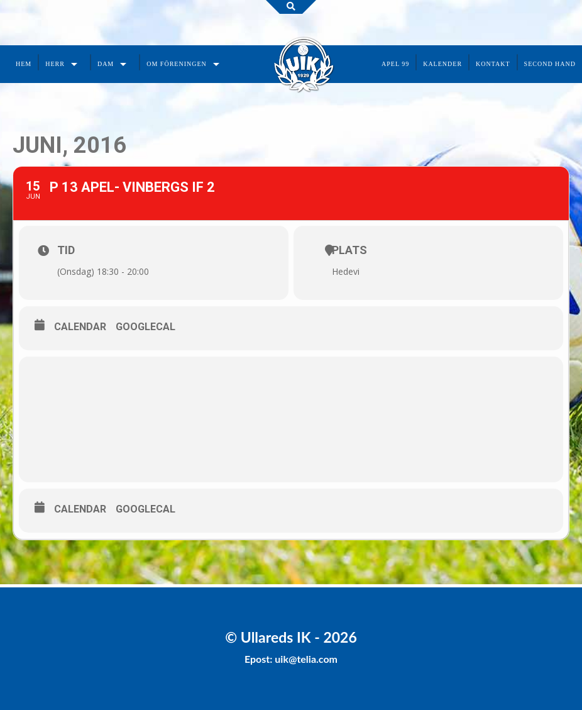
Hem (23, 63)
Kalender (442, 63)
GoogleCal (145, 327)
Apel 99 (395, 63)
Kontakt (493, 63)
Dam (105, 63)
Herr (55, 63)
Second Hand (550, 63)
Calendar (80, 327)
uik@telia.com (306, 659)
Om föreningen (176, 63)
